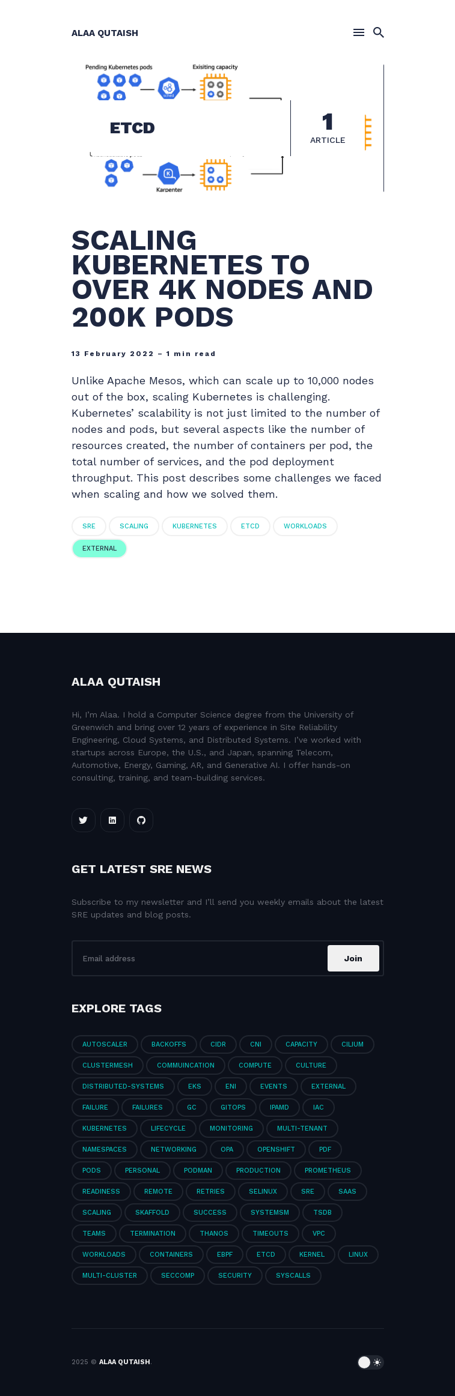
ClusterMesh (107, 1065)
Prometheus (328, 1170)
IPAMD (279, 1107)
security (235, 1276)
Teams (94, 1233)
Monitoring (231, 1128)
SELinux (263, 1191)
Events (273, 1086)
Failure (95, 1107)
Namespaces (104, 1149)
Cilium (352, 1044)
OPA (227, 1149)
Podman (198, 1170)
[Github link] (141, 820)
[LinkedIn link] (112, 820)
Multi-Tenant (302, 1128)
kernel (312, 1255)
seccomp (177, 1276)
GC (192, 1107)
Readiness (101, 1191)
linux (358, 1255)
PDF (325, 1149)
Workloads (305, 526)
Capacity (301, 1044)
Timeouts (270, 1233)
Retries (211, 1191)
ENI (230, 1086)
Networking (174, 1149)
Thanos (214, 1233)
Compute (255, 1065)
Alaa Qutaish (105, 33)
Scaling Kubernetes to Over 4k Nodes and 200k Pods (222, 278)
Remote (158, 1191)
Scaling (134, 526)
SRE (89, 526)
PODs (91, 1170)
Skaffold (152, 1212)
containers (171, 1255)
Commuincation (186, 1065)
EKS (194, 1086)
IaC (318, 1107)
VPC (319, 1233)
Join (353, 958)
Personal (142, 1170)
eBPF (225, 1255)
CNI (255, 1044)
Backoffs (168, 1044)
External (99, 548)
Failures (147, 1107)
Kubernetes (195, 526)
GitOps (233, 1107)
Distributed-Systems (123, 1086)
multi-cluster (109, 1276)
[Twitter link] (84, 820)
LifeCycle (168, 1128)
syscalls (293, 1276)
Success (210, 1212)
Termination (153, 1233)
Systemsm (270, 1212)
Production (258, 1170)
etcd (250, 526)
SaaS (347, 1191)
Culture (311, 1065)
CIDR (218, 1044)
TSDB (322, 1212)
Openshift (276, 1149)
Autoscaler (104, 1044)
